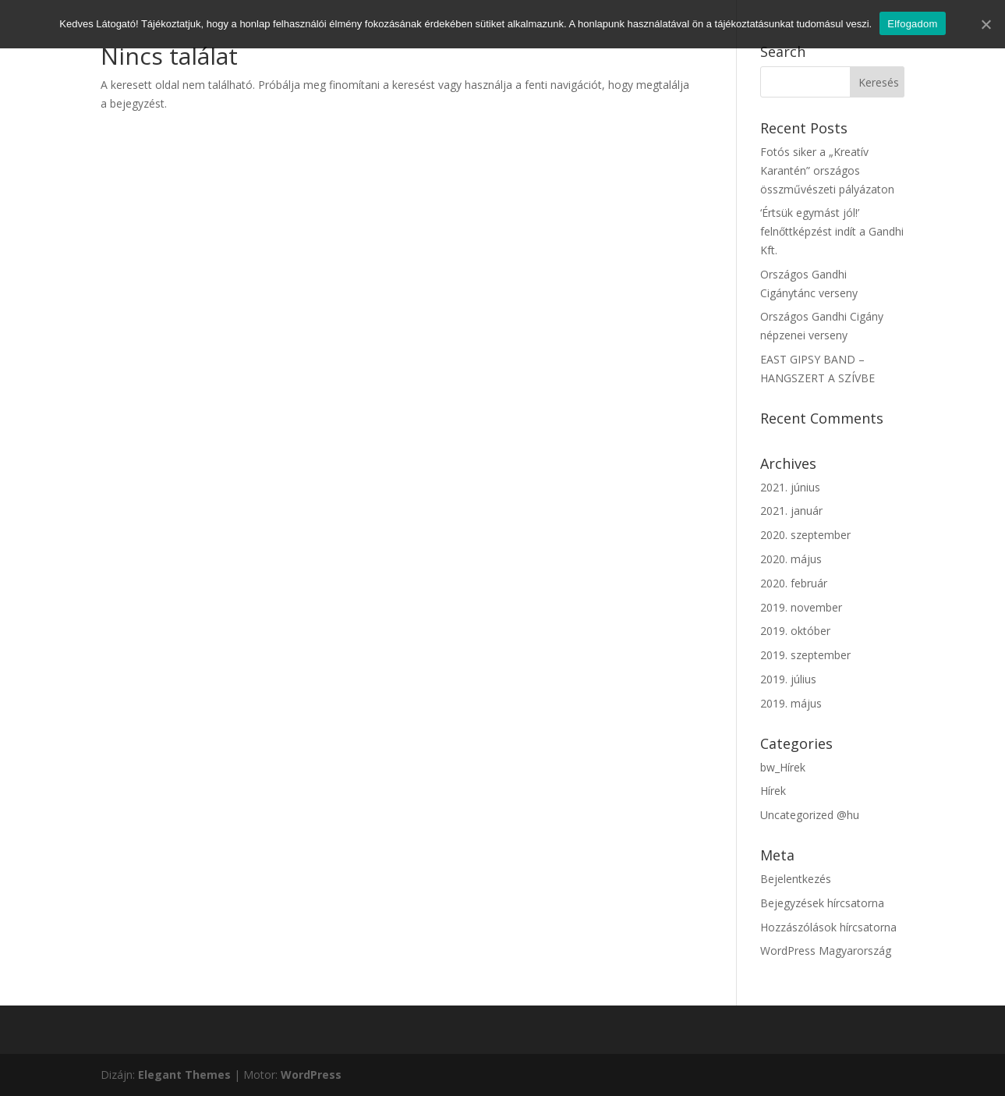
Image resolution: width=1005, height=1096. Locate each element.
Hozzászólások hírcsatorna (828, 927)
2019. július (788, 679)
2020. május (791, 559)
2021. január (791, 510)
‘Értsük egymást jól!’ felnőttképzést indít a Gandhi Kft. (832, 231)
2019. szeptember (805, 654)
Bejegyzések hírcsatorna (822, 903)
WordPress (311, 1074)
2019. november (801, 607)
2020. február (793, 583)
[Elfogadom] (985, 24)
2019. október (795, 630)
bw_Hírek (782, 767)
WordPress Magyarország (825, 950)
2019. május (791, 703)
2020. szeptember (805, 534)
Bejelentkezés (795, 878)
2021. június (790, 487)
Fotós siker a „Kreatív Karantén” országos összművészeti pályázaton (827, 170)
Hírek (773, 790)
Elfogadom (912, 24)
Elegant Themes (184, 1074)
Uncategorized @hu (809, 814)
